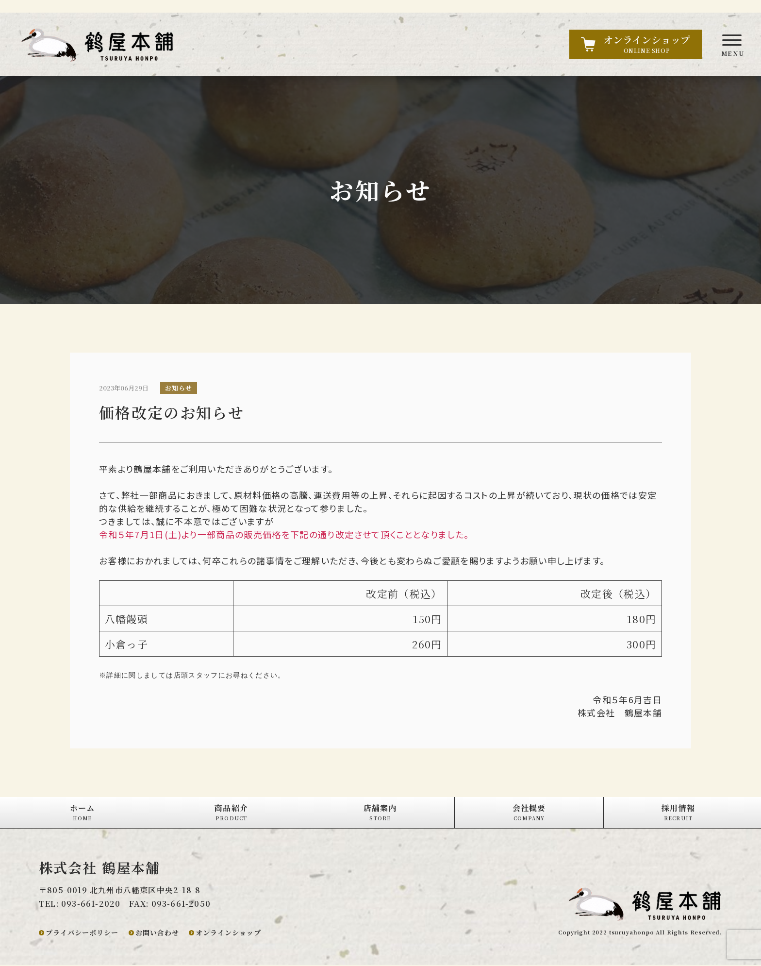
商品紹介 (231, 813)
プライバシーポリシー (82, 933)
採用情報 (678, 813)
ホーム (82, 813)
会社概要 (529, 813)
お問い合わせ (157, 933)
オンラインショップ (228, 933)
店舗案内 (380, 813)
